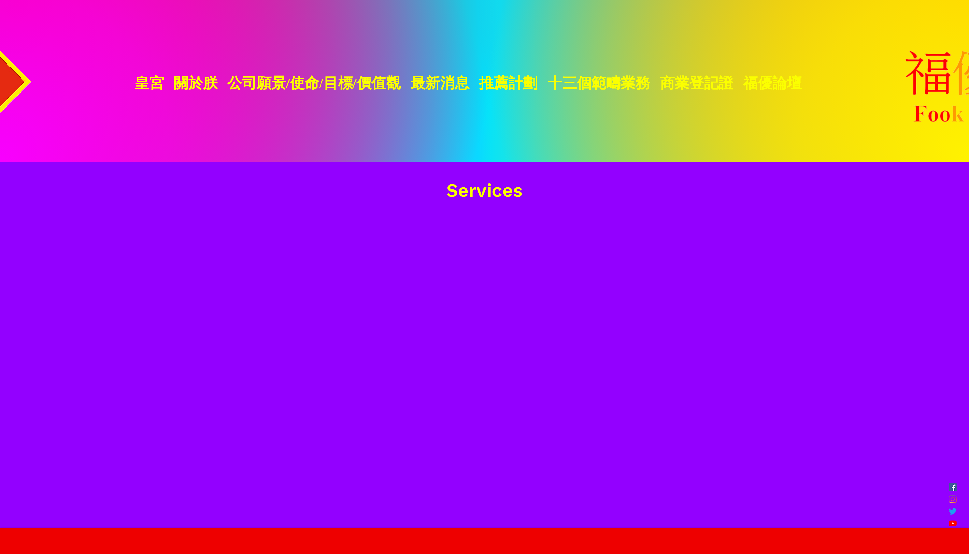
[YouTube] (953, 523)
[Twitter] (953, 511)
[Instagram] (953, 499)
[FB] (953, 487)
